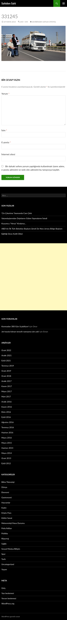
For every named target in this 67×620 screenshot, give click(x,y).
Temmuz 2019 (7, 365)
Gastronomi (6, 497)
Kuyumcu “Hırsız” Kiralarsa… (13, 223)
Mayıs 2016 (6, 437)
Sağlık (4, 543)
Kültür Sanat (6, 518)
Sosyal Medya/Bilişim (10, 549)
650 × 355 (24, 22)
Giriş (3, 588)
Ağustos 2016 (7, 422)
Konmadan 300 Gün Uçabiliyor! (15, 326)
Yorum (5, 93)
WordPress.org (7, 603)
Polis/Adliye (6, 528)
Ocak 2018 (6, 376)
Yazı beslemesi (7, 593)
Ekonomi (5, 492)
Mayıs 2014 (6, 453)
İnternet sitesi (8, 154)
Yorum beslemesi (8, 598)
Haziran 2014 (7, 448)
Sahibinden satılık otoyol (44, 22)
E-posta (6, 142)
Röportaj (5, 538)
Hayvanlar (5, 502)
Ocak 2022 (6, 350)
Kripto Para (6, 513)
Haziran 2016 (7, 432)
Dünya (4, 487)
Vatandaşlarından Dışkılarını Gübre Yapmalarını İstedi (24, 218)
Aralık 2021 (6, 355)
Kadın (3, 508)
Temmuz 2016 (7, 427)
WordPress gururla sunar (10, 616)
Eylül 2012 (6, 463)
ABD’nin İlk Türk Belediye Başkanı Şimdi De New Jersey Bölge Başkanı (31, 228)
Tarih (3, 559)
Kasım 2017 (6, 386)
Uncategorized (7, 564)
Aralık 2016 (6, 401)
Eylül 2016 (6, 417)
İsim (4, 130)
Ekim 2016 (6, 412)
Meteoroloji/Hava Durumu (13, 523)
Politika (4, 533)
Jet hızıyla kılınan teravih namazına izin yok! (20, 331)
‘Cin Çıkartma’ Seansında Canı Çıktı (16, 213)
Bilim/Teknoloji (8, 482)
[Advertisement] (33, 276)
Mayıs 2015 (6, 443)
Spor (3, 554)
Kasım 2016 (6, 407)
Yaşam (4, 569)
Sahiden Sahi (8, 3)
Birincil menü (63, 3)
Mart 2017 (6, 396)
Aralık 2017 (6, 381)
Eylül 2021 (6, 360)
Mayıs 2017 (6, 391)
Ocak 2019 (6, 371)
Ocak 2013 (6, 458)
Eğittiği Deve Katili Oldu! (12, 234)
